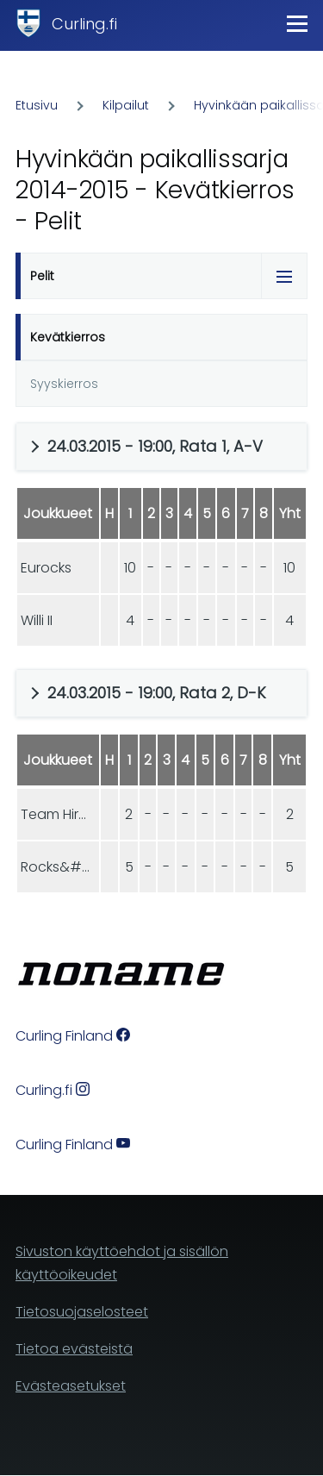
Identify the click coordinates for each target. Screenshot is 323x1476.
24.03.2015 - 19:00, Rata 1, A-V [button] (155, 446)
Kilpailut (125, 105)
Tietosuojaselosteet (82, 1312)
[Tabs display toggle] (284, 276)
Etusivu (37, 105)
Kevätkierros (67, 337)
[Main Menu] (297, 23)
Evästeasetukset (71, 1386)
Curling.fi (84, 23)
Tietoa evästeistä (74, 1349)
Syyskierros (64, 383)
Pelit (42, 276)
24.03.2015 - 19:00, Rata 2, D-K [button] (156, 693)
